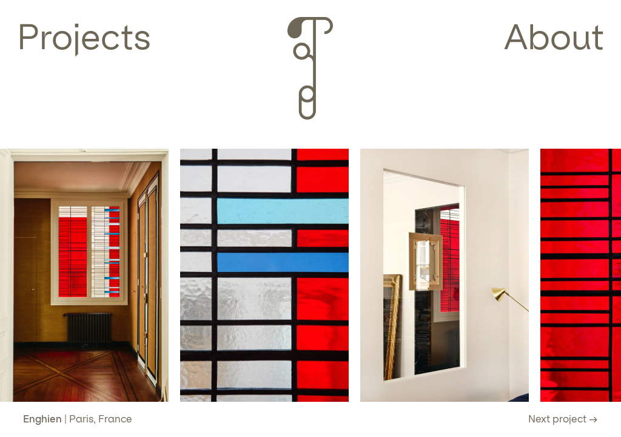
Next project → (563, 419)
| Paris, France (77, 419)
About (554, 36)
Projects (84, 36)
